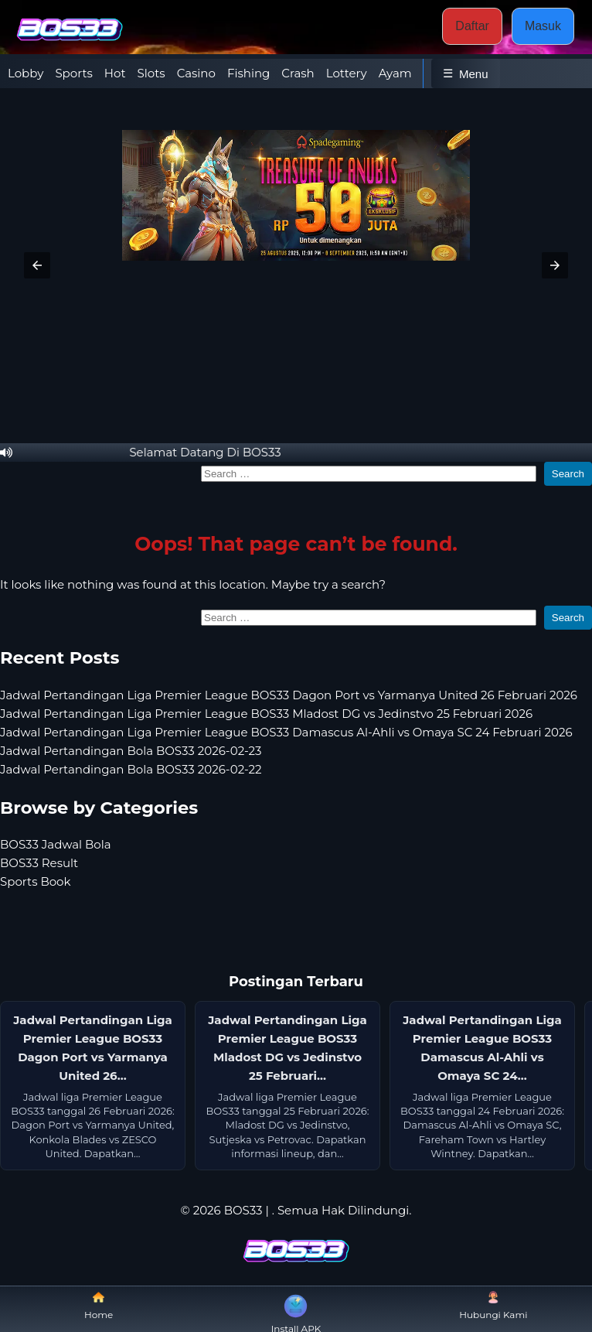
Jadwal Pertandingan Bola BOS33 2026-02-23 (131, 750)
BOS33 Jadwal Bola (55, 844)
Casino (196, 73)
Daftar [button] (472, 25)
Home (98, 1305)
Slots (151, 73)
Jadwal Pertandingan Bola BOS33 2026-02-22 (131, 769)
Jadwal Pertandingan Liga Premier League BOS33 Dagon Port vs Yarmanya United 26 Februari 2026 (288, 695)
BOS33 (243, 1210)
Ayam (395, 73)
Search (568, 474)
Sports (73, 73)
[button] (37, 265)
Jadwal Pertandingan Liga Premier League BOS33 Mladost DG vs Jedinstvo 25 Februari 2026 (266, 713)
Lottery (346, 73)
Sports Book (35, 881)
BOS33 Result (39, 863)
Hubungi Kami (493, 1305)
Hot (115, 73)
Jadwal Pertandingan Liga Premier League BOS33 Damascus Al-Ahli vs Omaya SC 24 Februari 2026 (286, 732)
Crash (297, 73)
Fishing (248, 73)
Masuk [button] (543, 25)
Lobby (25, 73)
